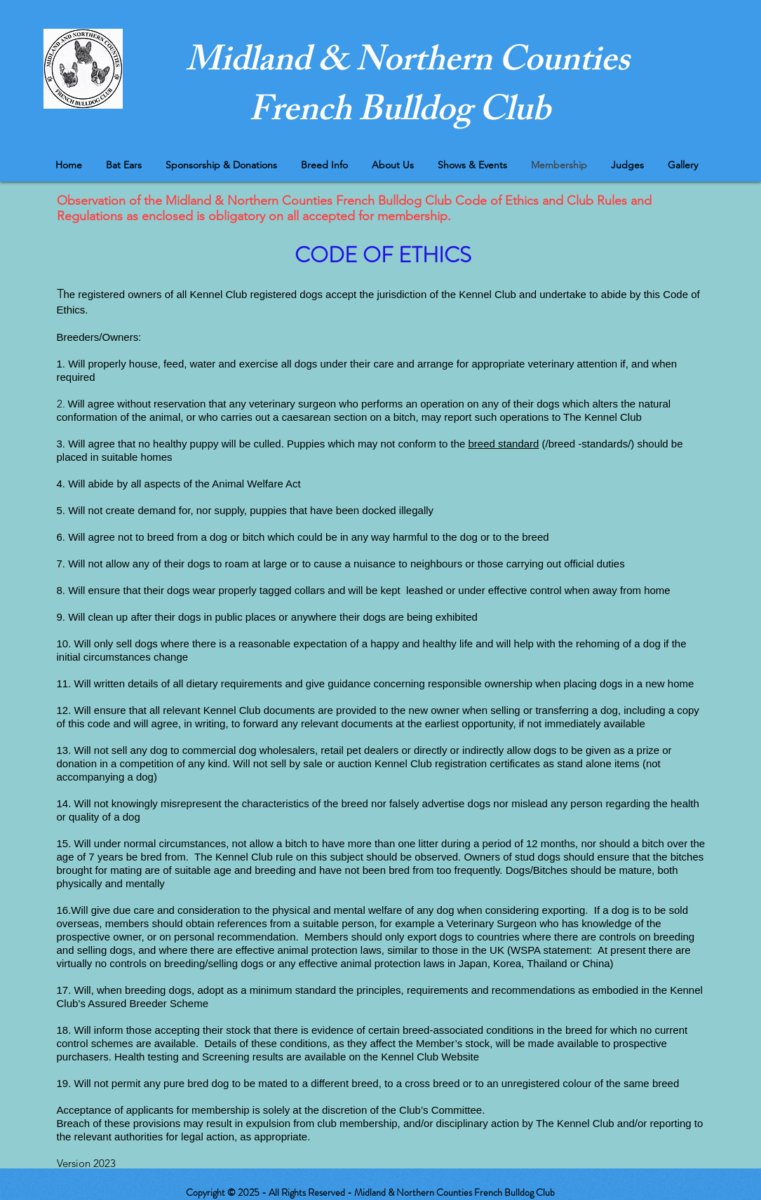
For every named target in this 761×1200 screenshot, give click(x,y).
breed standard (504, 444)
